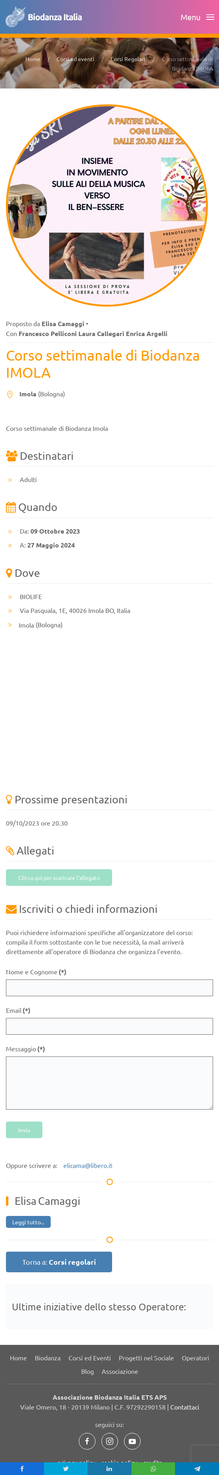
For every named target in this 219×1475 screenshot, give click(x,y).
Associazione (120, 1371)
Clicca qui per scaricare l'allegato (59, 877)
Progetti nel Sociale (146, 1358)
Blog (87, 1371)
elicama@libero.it (87, 1165)
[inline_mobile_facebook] (22, 1468)
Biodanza (48, 1358)
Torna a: (59, 1261)
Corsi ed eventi (75, 58)
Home (32, 58)
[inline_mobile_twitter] (66, 1468)
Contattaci (184, 1407)
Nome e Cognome (36, 972)
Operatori (195, 1358)
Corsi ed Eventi (90, 1358)
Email (18, 1010)
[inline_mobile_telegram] (197, 1468)
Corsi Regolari (127, 58)
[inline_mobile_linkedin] (109, 1468)
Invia (24, 1129)
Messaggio (25, 1049)
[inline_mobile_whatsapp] (153, 1468)
